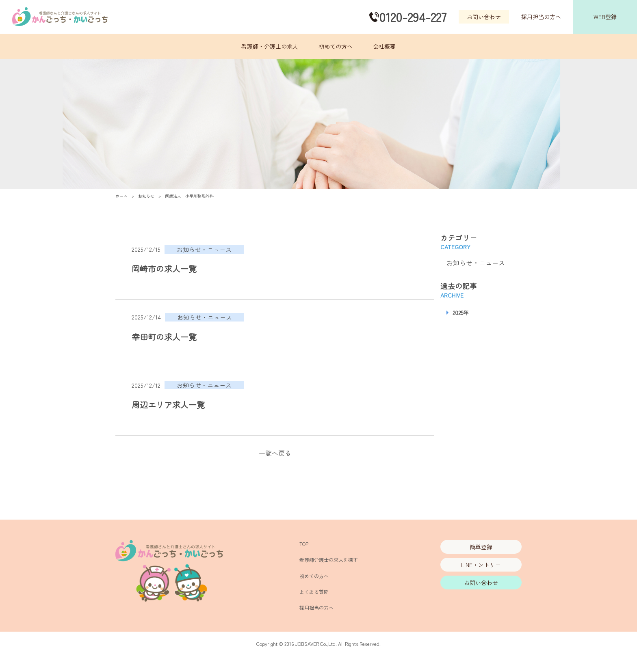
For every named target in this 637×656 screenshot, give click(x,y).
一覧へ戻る (275, 453)
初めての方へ (335, 46)
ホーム (121, 196)
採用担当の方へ (541, 17)
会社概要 (384, 46)
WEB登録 (605, 17)
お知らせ (146, 196)
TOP (303, 543)
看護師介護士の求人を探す (328, 559)
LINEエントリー (481, 565)
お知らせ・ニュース (475, 263)
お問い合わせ (484, 17)
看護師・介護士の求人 (269, 46)
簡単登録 (481, 547)
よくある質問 (314, 591)
